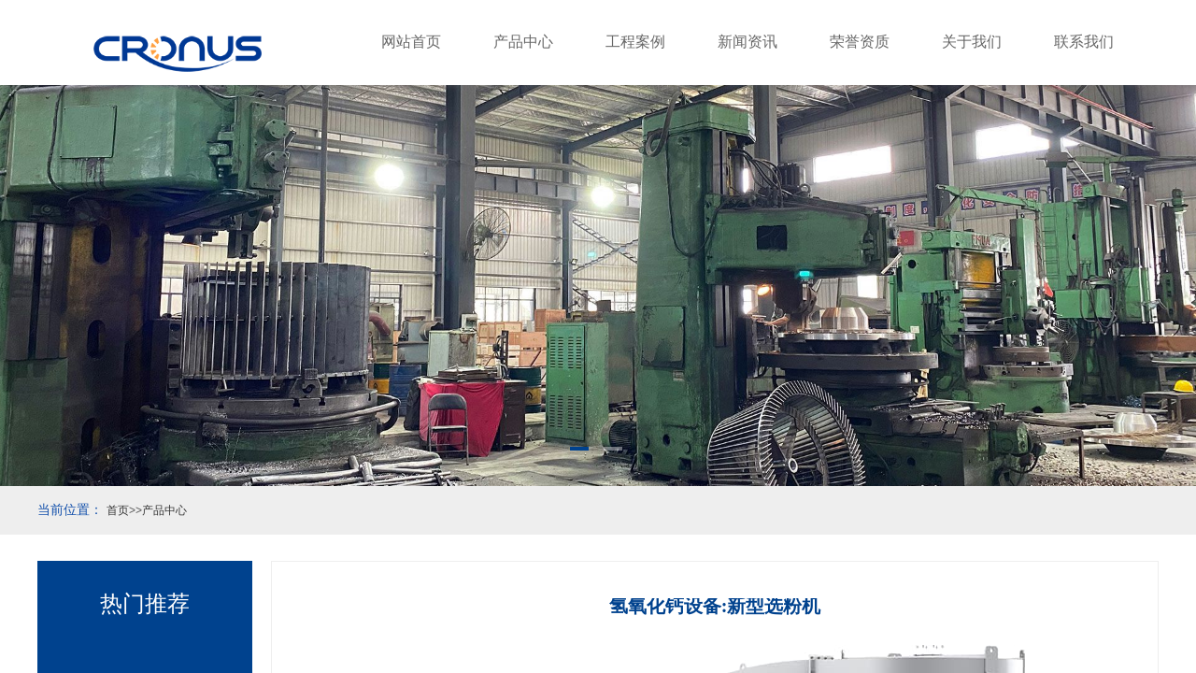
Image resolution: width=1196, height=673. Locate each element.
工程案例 (635, 42)
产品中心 (523, 42)
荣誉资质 (860, 42)
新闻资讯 (747, 42)
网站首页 (411, 42)
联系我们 (1084, 42)
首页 (118, 510)
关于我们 (972, 42)
